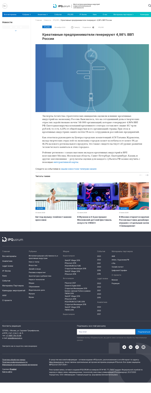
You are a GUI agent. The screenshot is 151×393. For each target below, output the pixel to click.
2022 (99, 260)
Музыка (32, 294)
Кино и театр (34, 262)
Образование (34, 287)
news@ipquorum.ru (15, 338)
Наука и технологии (37, 279)
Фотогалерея (68, 278)
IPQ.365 (70, 14)
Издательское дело (37, 290)
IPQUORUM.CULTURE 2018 (75, 302)
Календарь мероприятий (13, 290)
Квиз (95, 14)
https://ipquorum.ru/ (56, 362)
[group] (54, 201)
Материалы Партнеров (13, 285)
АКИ (4, 295)
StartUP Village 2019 (72, 260)
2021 (99, 263)
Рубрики (27, 14)
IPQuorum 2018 (70, 274)
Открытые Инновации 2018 (75, 268)
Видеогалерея (69, 256)
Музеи (31, 297)
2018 (99, 274)
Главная (38, 20)
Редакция (115, 283)
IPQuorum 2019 (70, 263)
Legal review (7, 266)
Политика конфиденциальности (14, 362)
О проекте (7, 300)
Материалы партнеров (124, 14)
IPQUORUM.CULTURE (73, 266)
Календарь (144, 14)
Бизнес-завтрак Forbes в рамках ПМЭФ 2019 (78, 292)
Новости (47, 20)
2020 (99, 267)
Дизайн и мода (35, 269)
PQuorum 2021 (70, 283)
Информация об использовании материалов (19, 365)
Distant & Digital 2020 (73, 286)
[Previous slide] (141, 175)
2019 (99, 270)
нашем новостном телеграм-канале (78, 169)
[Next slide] (147, 175)
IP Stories (83, 14)
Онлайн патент (118, 267)
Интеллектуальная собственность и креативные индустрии (43, 257)
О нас (105, 14)
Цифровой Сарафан (119, 270)
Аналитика (43, 14)
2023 (99, 256)
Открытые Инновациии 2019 (76, 288)
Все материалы (10, 14)
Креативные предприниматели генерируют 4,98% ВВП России (86, 20)
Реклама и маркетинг (37, 272)
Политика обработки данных (13, 360)
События (57, 14)
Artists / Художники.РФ (120, 260)
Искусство (33, 265)
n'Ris (113, 263)
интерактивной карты (66, 162)
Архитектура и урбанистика (40, 276)
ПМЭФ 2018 (69, 310)
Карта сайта (7, 372)
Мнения (115, 280)
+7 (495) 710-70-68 (13, 335)
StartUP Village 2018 (72, 271)
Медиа (31, 283)
